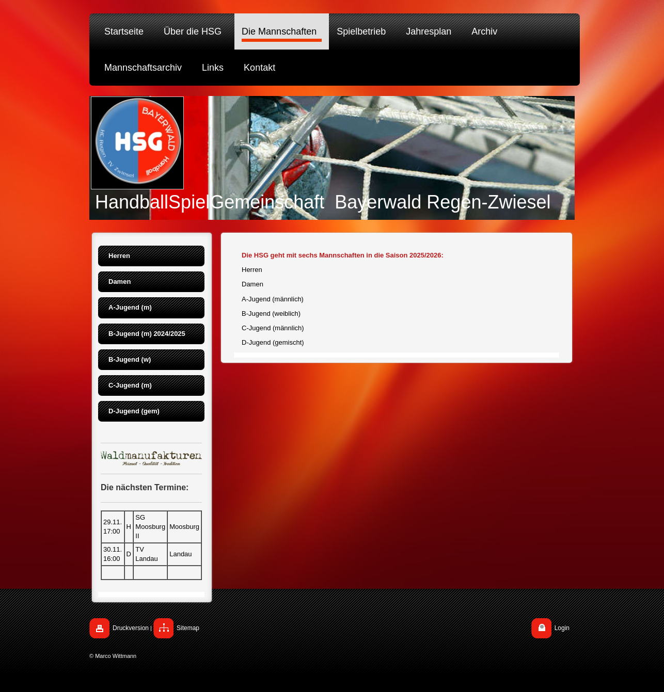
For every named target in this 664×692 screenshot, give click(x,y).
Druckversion (131, 628)
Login (562, 628)
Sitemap (188, 628)
